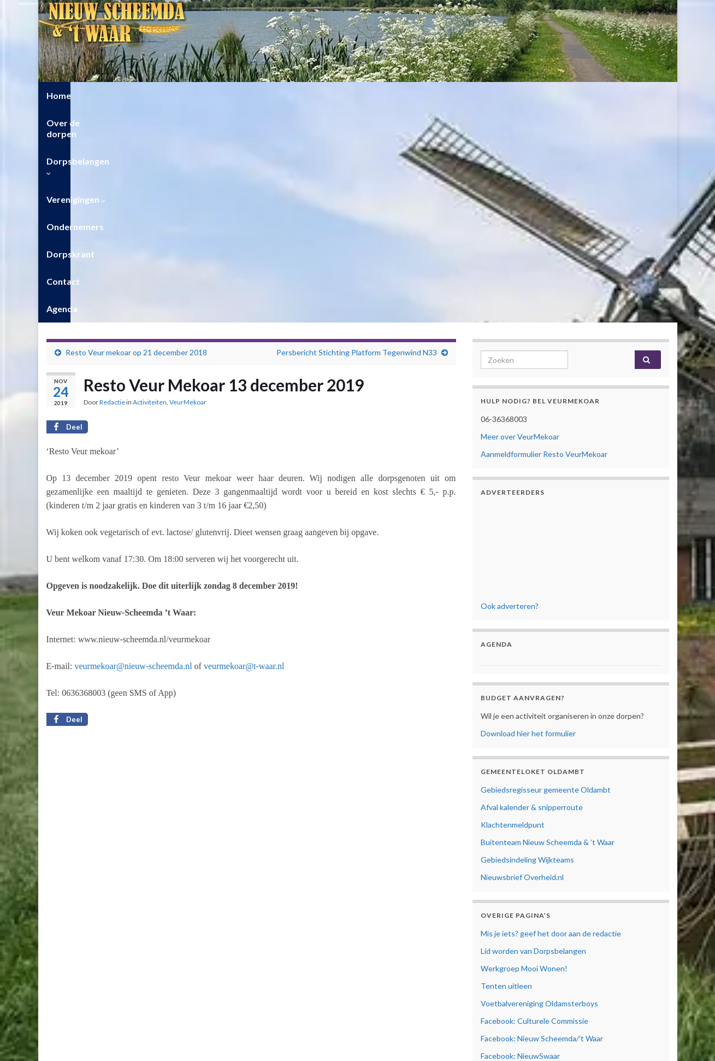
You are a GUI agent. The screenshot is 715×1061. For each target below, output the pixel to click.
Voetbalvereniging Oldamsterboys (539, 790)
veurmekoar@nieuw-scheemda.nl (133, 453)
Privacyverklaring (510, 923)
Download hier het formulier (528, 520)
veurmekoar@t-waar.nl (244, 453)
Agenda (536, 95)
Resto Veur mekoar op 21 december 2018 (136, 139)
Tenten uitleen (506, 772)
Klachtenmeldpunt (513, 611)
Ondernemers (360, 95)
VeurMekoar (187, 189)
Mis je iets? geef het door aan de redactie (551, 720)
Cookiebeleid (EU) (511, 935)
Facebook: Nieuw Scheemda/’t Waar (542, 825)
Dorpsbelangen (204, 95)
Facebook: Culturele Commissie (534, 807)
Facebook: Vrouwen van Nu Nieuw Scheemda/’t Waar (571, 877)
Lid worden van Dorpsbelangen (533, 737)
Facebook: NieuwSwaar (520, 842)
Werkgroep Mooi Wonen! (524, 755)
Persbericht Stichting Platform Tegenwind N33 (356, 139)
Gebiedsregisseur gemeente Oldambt (546, 576)
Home (58, 95)
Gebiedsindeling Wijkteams (527, 646)
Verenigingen (285, 95)
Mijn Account (503, 952)
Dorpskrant (430, 95)
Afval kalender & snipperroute (532, 594)
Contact (487, 95)
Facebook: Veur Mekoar (521, 860)
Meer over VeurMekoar (520, 223)
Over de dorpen (120, 95)
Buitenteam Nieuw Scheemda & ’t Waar (547, 629)
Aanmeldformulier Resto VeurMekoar (544, 240)
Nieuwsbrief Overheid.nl (522, 664)
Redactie (112, 189)
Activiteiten (150, 189)
